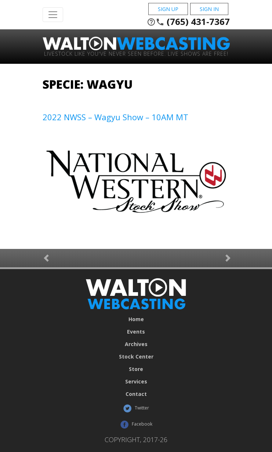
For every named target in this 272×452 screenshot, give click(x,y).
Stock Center (136, 356)
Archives (136, 344)
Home (136, 319)
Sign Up (168, 8)
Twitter (136, 408)
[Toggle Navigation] (53, 14)
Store (136, 369)
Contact (136, 394)
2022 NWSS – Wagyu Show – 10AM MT (115, 116)
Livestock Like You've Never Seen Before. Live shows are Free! (136, 53)
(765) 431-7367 (188, 21)
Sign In (209, 8)
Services (136, 381)
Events (136, 331)
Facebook (136, 424)
